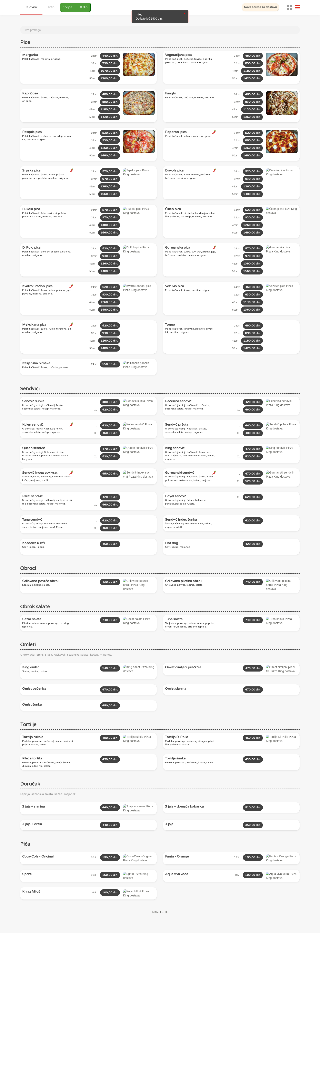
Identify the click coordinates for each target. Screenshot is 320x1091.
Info (51, 7)
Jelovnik (31, 7)
